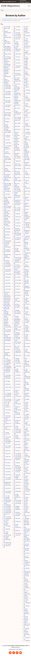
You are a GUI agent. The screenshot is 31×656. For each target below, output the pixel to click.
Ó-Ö (28, 18)
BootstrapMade (18, 649)
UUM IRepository (10, 5)
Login (2, 10)
